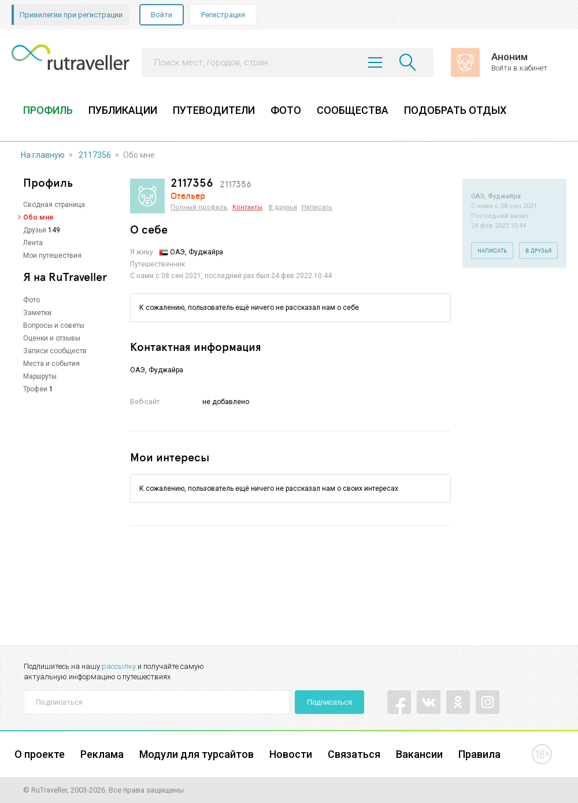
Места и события (51, 364)
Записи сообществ (55, 351)
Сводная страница (54, 205)
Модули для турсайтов (196, 754)
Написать (317, 207)
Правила (479, 754)
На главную (43, 155)
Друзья (34, 230)
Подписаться (329, 702)
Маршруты (40, 376)
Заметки (37, 313)
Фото (31, 300)
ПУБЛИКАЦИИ (122, 110)
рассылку (119, 666)
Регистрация (223, 14)
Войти (161, 14)
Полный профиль (199, 207)
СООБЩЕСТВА (352, 110)
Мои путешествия (52, 255)
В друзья (283, 207)
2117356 (95, 155)
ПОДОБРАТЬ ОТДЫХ (455, 110)
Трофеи (35, 389)
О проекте (39, 754)
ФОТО (286, 110)
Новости (290, 754)
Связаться (354, 754)
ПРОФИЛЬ (48, 110)
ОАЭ (177, 252)
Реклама (102, 754)
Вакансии (419, 754)
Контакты (247, 207)
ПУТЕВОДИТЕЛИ (214, 110)
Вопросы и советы (53, 325)
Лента (33, 243)
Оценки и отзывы (51, 338)
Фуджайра (166, 370)
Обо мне (38, 217)
